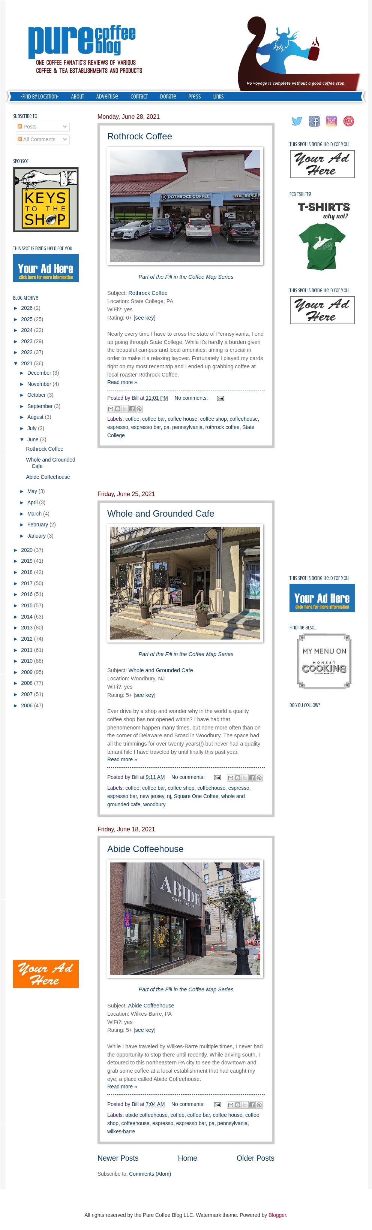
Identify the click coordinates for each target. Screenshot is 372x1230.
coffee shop (213, 419)
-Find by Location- (40, 96)
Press (195, 96)
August (36, 417)
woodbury (154, 804)
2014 (27, 617)
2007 (27, 694)
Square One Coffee (196, 796)
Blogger (277, 1215)
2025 (27, 319)
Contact (139, 96)
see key (144, 318)
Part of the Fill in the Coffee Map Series (186, 277)
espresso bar (146, 427)
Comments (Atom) (150, 1174)
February (38, 525)
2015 (27, 605)
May (33, 491)
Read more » (122, 382)
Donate (168, 96)
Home (188, 1158)
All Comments (37, 139)
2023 (27, 341)
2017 (27, 583)
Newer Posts (118, 1158)
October (37, 395)
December (39, 373)
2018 (27, 572)
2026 (27, 308)
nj (169, 796)
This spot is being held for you (42, 248)
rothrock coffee (223, 427)
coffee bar (153, 419)
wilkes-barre (121, 1131)
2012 (27, 639)
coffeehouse (244, 419)
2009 (27, 672)
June (33, 439)
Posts (27, 127)
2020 (27, 550)
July (32, 428)
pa (166, 427)
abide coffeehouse (146, 1115)
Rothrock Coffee (139, 136)
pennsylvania (187, 427)
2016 (27, 594)
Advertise (107, 96)
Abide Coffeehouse (145, 849)
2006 (27, 705)
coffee (132, 419)
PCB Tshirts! (300, 194)
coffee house (182, 419)
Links (218, 96)
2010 (27, 661)
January (37, 536)
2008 (27, 683)
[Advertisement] (186, 469)
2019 (27, 561)
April (33, 502)
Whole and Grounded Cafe (160, 513)
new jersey (152, 796)
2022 (27, 352)
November (39, 384)
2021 (27, 363)
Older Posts (255, 1158)
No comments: (192, 398)
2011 (27, 650)
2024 (27, 330)
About (77, 96)
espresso (117, 427)
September (40, 406)
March (35, 514)
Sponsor (20, 161)
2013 (27, 628)
